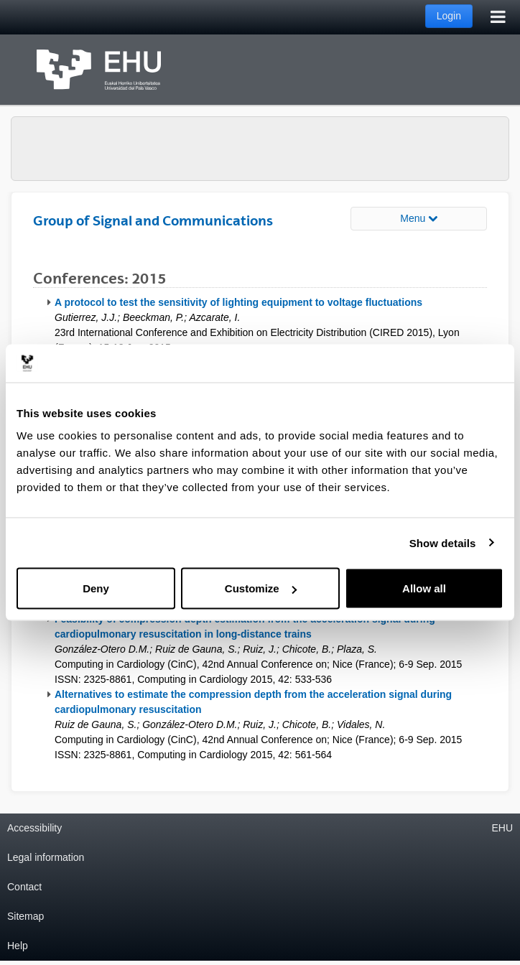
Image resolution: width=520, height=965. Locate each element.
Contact (24, 886)
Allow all (424, 588)
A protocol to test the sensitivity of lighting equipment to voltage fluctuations (238, 302)
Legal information (45, 857)
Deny (96, 588)
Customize (261, 588)
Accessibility (34, 828)
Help (17, 945)
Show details (442, 542)
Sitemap (25, 916)
